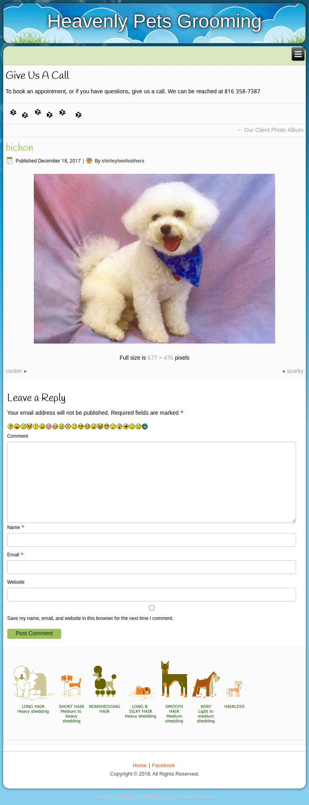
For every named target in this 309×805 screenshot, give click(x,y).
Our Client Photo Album (270, 130)
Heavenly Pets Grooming (154, 21)
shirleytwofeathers (123, 161)
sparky (295, 371)
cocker (14, 371)
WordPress (124, 797)
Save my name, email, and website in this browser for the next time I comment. (90, 619)
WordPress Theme (160, 797)
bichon (19, 148)
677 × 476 (160, 358)
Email (15, 555)
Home (140, 765)
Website (16, 583)
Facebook (163, 765)
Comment (17, 436)
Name (15, 528)
